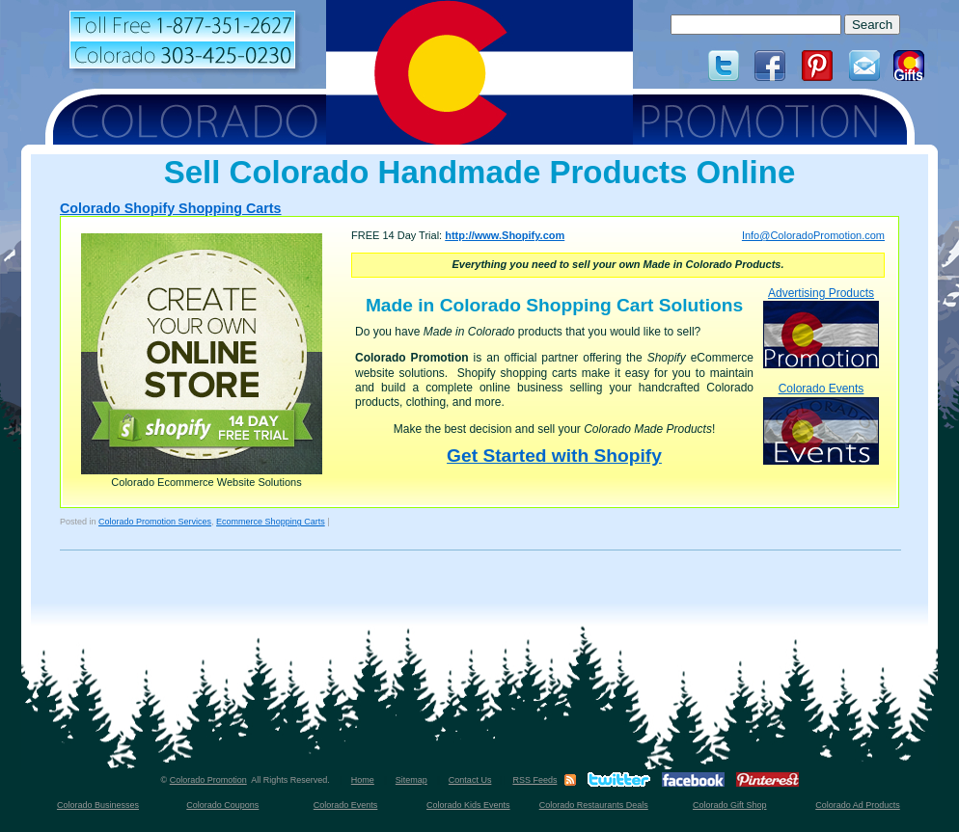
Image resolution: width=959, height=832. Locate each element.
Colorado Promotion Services (154, 521)
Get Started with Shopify (554, 455)
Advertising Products (821, 327)
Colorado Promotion (208, 780)
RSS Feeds (534, 780)
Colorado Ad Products (857, 805)
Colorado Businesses (98, 805)
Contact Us (470, 780)
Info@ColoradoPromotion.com (813, 235)
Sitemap (411, 780)
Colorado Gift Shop (730, 805)
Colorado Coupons (222, 805)
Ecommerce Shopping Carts (270, 521)
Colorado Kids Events (468, 805)
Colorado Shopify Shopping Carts (171, 208)
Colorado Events (821, 423)
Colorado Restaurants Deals (593, 805)
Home (362, 780)
